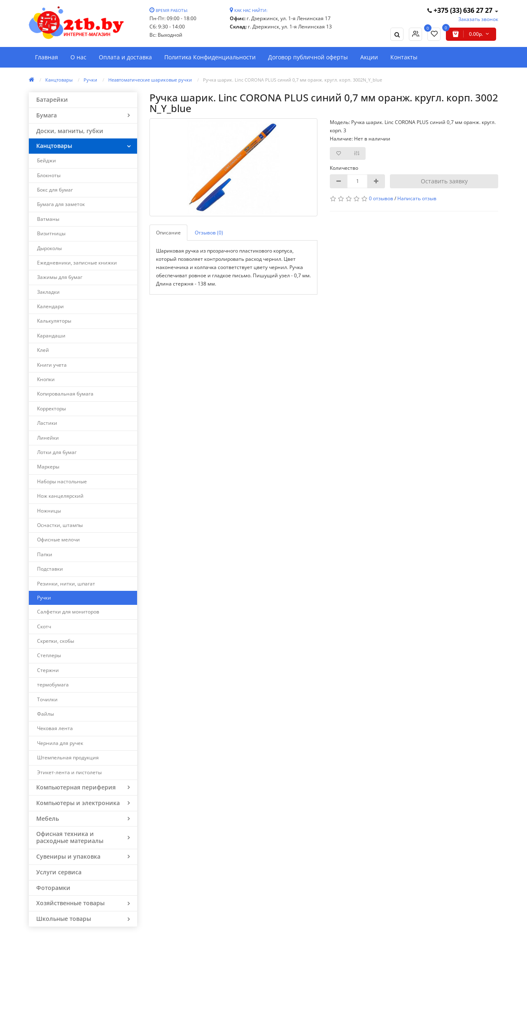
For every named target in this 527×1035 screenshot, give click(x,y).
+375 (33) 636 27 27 (460, 10)
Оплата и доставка (125, 57)
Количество (344, 167)
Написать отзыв (416, 198)
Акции (369, 57)
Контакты (403, 57)
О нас (78, 57)
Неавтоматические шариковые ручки (150, 80)
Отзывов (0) (209, 232)
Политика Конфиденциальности (210, 57)
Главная (46, 57)
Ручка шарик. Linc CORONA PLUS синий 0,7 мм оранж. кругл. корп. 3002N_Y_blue (292, 80)
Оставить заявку (444, 181)
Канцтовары (58, 80)
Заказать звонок (478, 19)
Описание (168, 232)
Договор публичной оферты (308, 57)
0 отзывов (381, 198)
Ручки (90, 80)
